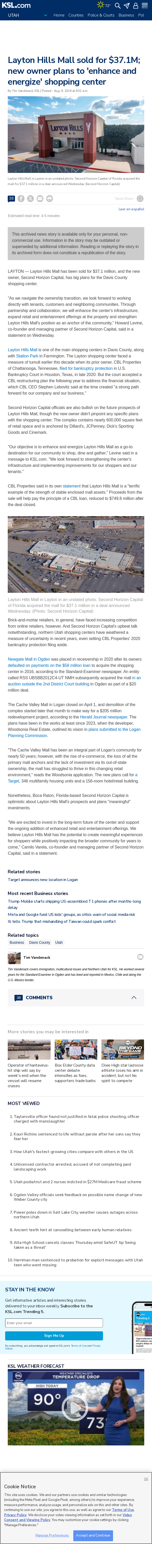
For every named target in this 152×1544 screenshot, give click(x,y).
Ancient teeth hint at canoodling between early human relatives (73, 1230)
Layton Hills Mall (22, 350)
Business (126, 15)
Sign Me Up (54, 1335)
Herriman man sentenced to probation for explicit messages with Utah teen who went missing (78, 1262)
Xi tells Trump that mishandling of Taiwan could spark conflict (62, 921)
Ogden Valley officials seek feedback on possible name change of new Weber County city (78, 1197)
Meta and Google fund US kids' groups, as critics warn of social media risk (71, 914)
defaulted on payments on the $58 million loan (49, 665)
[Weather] (104, 5)
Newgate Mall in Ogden (29, 659)
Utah (59, 942)
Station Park (27, 356)
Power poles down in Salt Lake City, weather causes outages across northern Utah (76, 1215)
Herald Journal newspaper (103, 717)
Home (59, 15)
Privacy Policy (15, 1515)
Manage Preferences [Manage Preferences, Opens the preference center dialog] (52, 1535)
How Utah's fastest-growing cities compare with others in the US (73, 1151)
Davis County (39, 942)
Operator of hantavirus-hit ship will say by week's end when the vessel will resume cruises (28, 1075)
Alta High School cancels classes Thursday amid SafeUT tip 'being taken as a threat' (75, 1245)
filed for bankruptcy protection (86, 368)
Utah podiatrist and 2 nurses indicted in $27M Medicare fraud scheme (77, 1182)
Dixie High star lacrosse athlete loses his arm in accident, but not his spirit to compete (122, 1073)
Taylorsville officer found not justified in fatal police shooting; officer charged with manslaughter (76, 1119)
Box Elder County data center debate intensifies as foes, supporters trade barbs (75, 1073)
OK (146, 1479)
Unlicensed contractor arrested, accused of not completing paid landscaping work (72, 1167)
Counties (76, 15)
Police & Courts (101, 15)
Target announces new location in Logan (43, 880)
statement (72, 486)
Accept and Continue (93, 1535)
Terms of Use (79, 1345)
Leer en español (131, 209)
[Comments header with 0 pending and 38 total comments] (76, 997)
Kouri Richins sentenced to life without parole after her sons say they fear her (77, 1136)
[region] (76, 1508)
